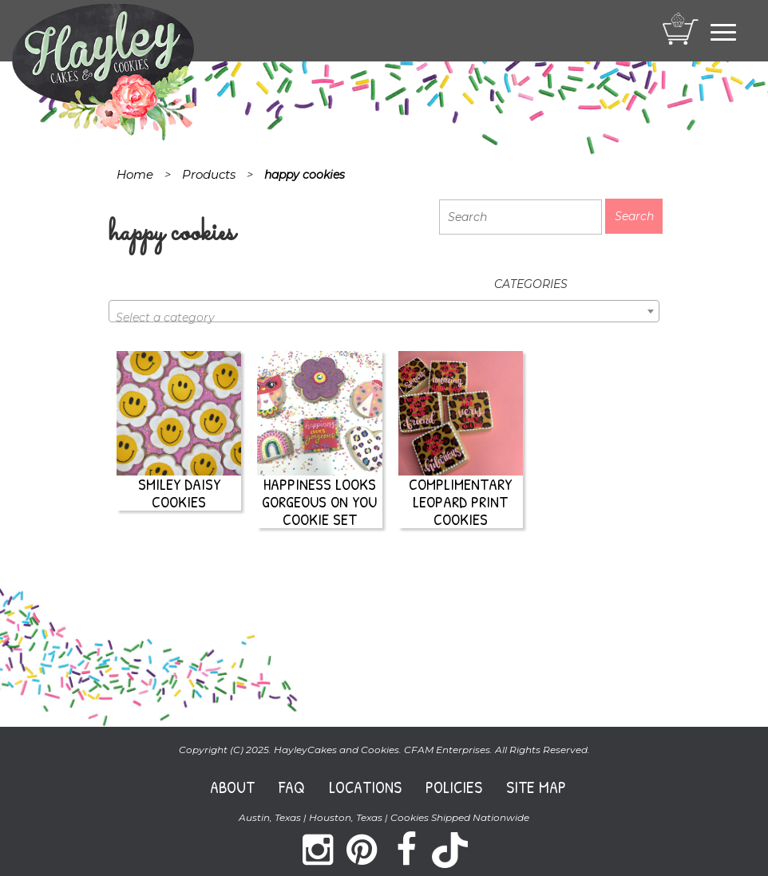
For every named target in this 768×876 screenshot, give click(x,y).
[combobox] (384, 311)
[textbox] (384, 317)
